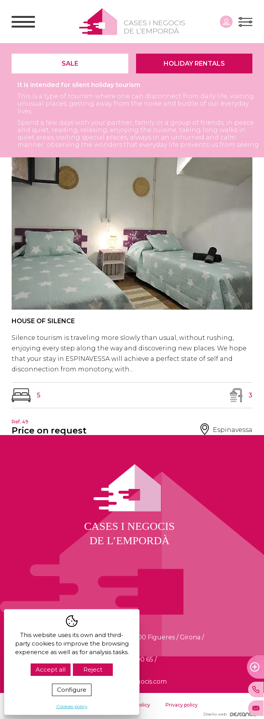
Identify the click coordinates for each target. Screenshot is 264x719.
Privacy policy (182, 705)
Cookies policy (72, 706)
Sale (70, 63)
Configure (71, 689)
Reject (92, 669)
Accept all (51, 669)
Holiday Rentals (194, 63)
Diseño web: (230, 714)
